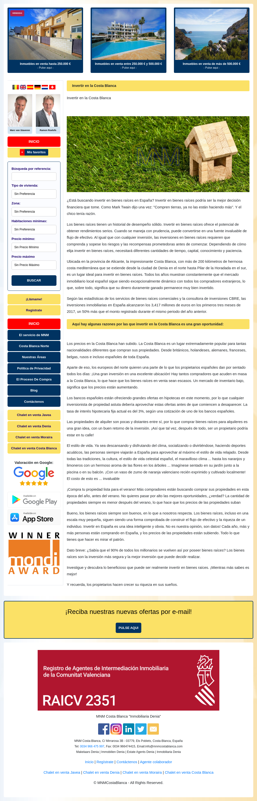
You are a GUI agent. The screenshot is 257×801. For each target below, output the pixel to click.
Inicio (34, 142)
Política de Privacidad (34, 368)
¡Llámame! (34, 299)
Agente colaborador (156, 762)
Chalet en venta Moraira (34, 437)
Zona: (16, 203)
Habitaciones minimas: (29, 221)
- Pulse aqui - (45, 67)
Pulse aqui (129, 628)
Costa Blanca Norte (34, 346)
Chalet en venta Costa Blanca (34, 448)
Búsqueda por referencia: (31, 169)
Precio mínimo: (23, 239)
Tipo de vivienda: (25, 185)
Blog (34, 390)
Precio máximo (23, 256)
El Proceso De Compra (33, 379)
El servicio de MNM (34, 335)
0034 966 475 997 (92, 746)
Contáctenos (34, 402)
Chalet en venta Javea (34, 415)
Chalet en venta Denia (34, 426)
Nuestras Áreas (34, 357)
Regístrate (34, 310)
